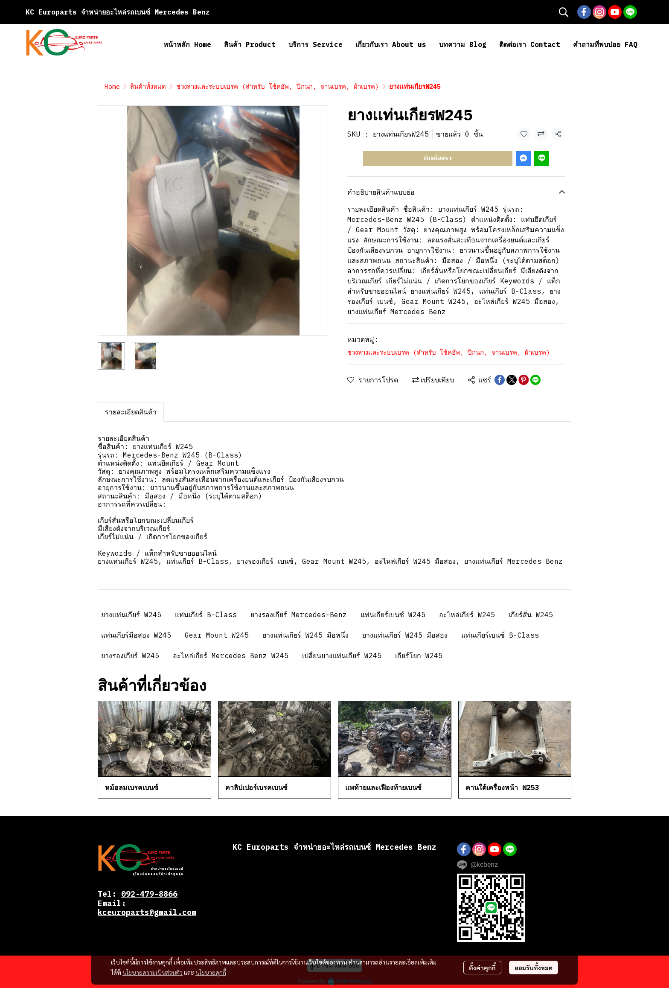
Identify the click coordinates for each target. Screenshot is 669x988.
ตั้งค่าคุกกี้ (482, 967)
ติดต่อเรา (438, 158)
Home (112, 86)
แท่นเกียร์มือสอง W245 (136, 635)
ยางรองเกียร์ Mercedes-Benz (298, 614)
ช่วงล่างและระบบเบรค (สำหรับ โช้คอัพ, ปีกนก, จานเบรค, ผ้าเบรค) (277, 86)
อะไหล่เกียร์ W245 (467, 614)
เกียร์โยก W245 (418, 655)
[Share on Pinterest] (523, 380)
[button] (563, 12)
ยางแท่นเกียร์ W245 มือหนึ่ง (305, 635)
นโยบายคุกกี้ (210, 972)
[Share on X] (511, 380)
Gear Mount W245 (217, 635)
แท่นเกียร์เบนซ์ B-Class (500, 635)
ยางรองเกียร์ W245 (130, 655)
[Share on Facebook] (499, 380)
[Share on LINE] (535, 380)
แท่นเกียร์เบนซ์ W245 (393, 614)
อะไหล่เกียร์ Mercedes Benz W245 (230, 655)
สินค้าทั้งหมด (148, 86)
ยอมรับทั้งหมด (534, 967)
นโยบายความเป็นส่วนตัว (152, 972)
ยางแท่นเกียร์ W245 (131, 614)
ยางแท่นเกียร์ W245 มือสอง (405, 635)
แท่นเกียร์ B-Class (206, 614)
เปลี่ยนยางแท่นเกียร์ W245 (341, 655)
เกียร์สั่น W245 (531, 614)
